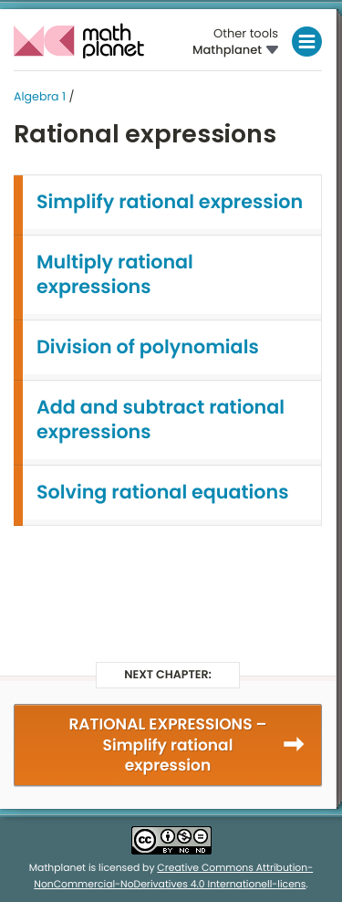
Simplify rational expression (169, 202)
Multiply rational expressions (114, 274)
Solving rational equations (162, 492)
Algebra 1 (40, 97)
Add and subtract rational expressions (160, 420)
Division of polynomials (147, 347)
